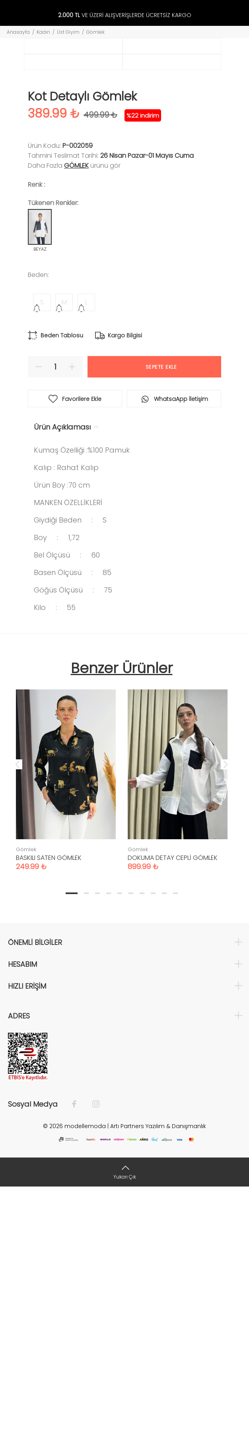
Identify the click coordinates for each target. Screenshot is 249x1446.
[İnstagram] (91, 1363)
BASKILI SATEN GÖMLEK (49, 1116)
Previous (17, 1023)
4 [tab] (108, 1152)
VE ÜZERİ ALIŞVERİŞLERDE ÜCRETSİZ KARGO (124, 15)
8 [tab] (153, 1152)
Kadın (43, 32)
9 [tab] (164, 1152)
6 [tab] (130, 1152)
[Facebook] (78, 1363)
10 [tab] (175, 1152)
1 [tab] (72, 1152)
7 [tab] (142, 1152)
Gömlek (95, 32)
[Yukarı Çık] (124, 1431)
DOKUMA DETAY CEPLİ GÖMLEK (173, 1116)
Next (225, 1023)
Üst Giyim (68, 32)
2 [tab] (86, 1152)
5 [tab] (119, 1152)
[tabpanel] (66, 1031)
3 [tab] (97, 1152)
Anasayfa (18, 32)
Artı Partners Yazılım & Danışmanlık (158, 1385)
